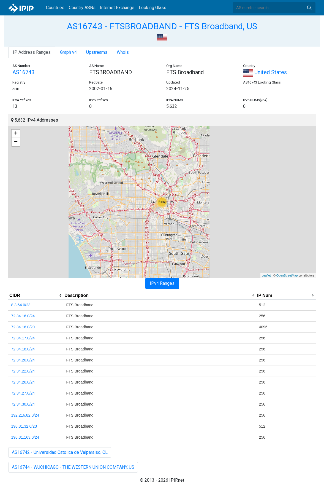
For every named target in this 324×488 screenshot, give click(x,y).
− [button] (16, 142)
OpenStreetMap (287, 275)
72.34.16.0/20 (23, 327)
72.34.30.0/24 (23, 404)
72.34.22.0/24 (23, 371)
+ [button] (16, 134)
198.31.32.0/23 (24, 426)
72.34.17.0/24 (23, 338)
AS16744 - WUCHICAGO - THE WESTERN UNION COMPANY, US (73, 467)
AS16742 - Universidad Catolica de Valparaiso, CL (60, 452)
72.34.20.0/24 (23, 360)
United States (265, 72)
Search (309, 8)
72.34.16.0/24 (23, 316)
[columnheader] (35, 295)
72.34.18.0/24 (23, 349)
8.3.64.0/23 (21, 305)
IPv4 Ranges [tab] (162, 283)
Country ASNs (82, 7)
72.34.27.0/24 (23, 393)
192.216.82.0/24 (25, 415)
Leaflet (266, 275)
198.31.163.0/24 (25, 437)
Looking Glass (152, 7)
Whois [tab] (123, 52)
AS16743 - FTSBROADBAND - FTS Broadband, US (162, 26)
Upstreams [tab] (96, 52)
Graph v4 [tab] (68, 52)
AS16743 (23, 72)
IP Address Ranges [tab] (32, 52)
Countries (55, 7)
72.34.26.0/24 (23, 382)
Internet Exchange (117, 7)
